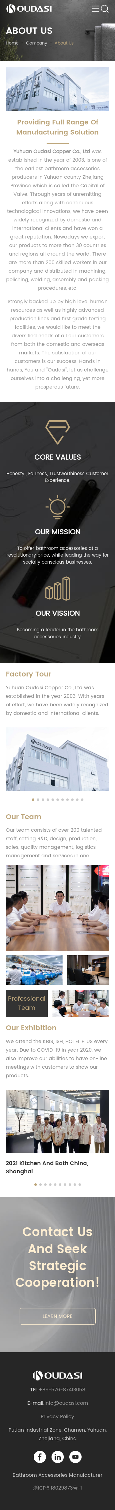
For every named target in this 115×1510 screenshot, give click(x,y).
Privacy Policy (57, 1417)
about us (64, 43)
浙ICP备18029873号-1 (57, 1488)
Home (12, 43)
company (36, 43)
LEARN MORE (57, 1316)
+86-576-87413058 (62, 1390)
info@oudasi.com (66, 1403)
